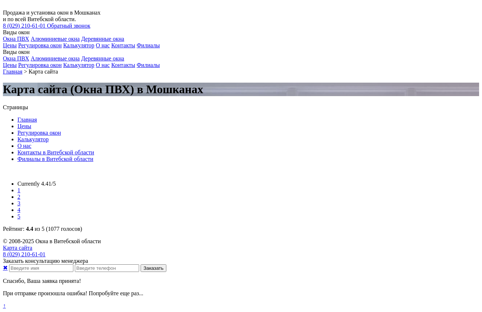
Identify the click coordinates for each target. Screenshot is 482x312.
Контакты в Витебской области (55, 152)
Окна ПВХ (16, 39)
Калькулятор (78, 45)
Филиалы (148, 45)
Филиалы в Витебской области (55, 159)
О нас (103, 45)
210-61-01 (25, 26)
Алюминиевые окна (55, 39)
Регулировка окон (40, 45)
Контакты (123, 45)
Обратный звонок (68, 26)
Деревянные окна (102, 39)
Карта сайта (17, 248)
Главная (27, 119)
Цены (10, 45)
